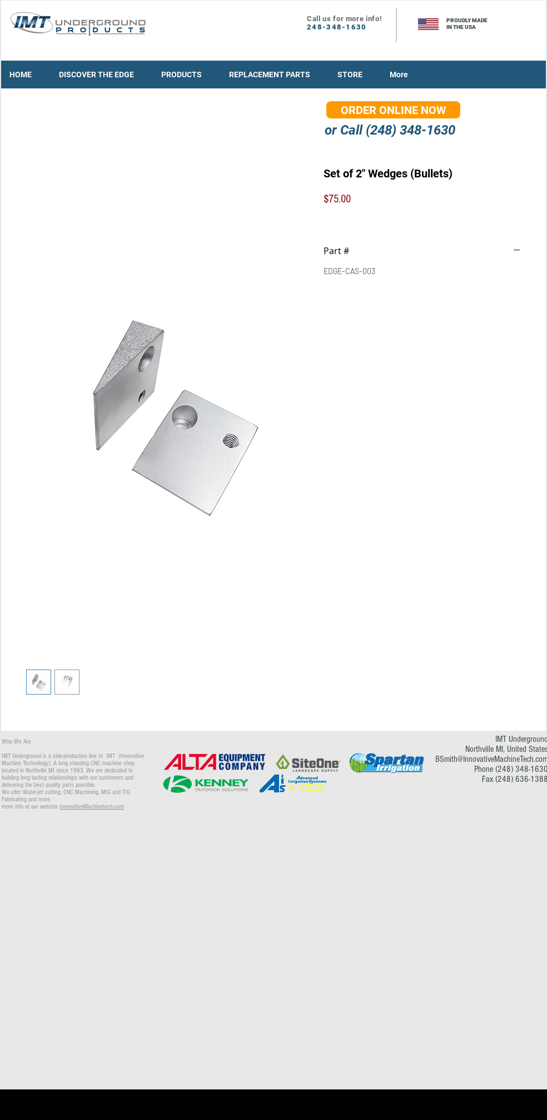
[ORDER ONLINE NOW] (393, 109)
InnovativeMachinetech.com (91, 806)
